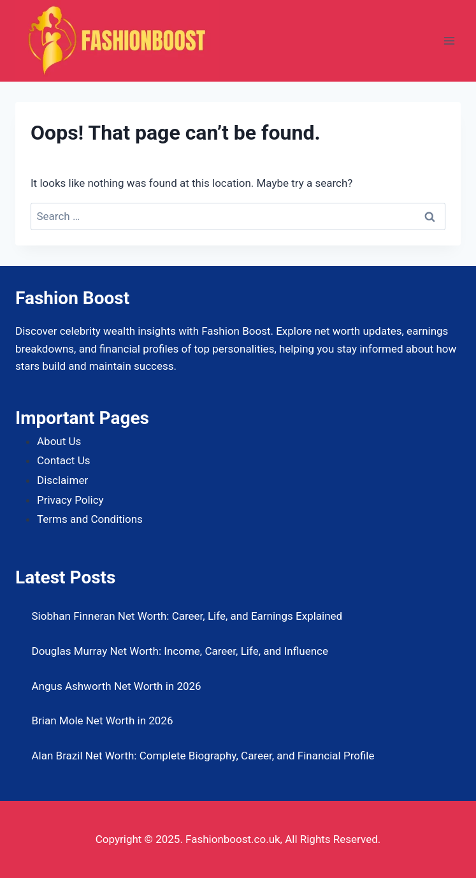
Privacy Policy (70, 500)
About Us (59, 441)
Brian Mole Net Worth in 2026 (102, 720)
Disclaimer (62, 480)
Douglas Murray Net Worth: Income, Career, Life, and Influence (180, 651)
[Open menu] (449, 40)
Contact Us (63, 460)
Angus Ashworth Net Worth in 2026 (116, 686)
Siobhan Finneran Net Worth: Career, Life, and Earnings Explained (187, 616)
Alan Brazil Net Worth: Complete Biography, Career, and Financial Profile (203, 755)
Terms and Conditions (90, 519)
